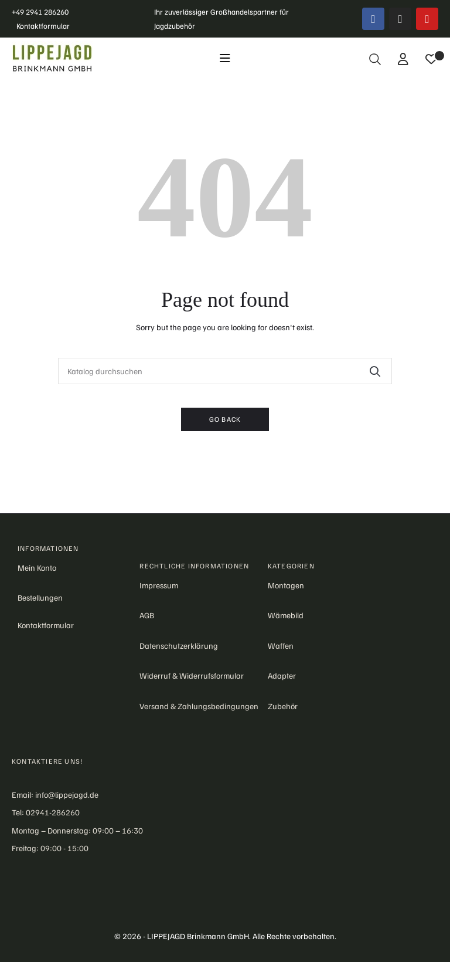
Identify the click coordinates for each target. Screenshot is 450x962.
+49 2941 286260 (40, 11)
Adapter (282, 675)
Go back (225, 419)
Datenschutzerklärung (178, 646)
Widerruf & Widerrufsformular (191, 675)
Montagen (286, 585)
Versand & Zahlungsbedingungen (198, 706)
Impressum (158, 585)
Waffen (281, 646)
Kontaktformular (43, 26)
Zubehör (283, 706)
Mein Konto (37, 568)
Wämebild (286, 615)
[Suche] (225, 371)
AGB (146, 615)
